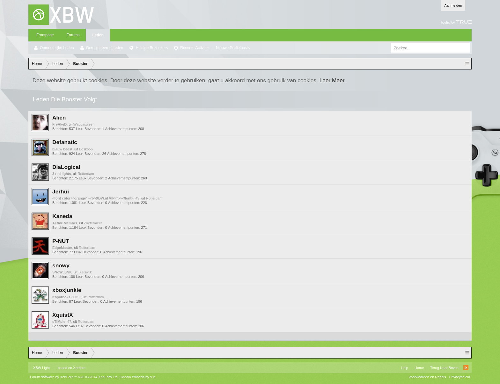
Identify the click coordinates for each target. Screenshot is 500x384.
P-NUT (60, 241)
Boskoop (86, 149)
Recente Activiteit (195, 48)
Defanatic (64, 142)
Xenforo (79, 368)
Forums (73, 35)
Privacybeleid (459, 377)
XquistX (62, 315)
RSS (465, 367)
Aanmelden (453, 5)
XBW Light (41, 368)
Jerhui (60, 191)
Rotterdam (86, 174)
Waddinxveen (83, 124)
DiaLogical (66, 167)
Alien (59, 117)
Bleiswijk (85, 272)
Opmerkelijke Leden (57, 48)
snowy (61, 265)
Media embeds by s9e (138, 377)
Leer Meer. (333, 80)
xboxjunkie (66, 290)
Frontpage (45, 35)
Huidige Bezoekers (152, 48)
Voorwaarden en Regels (427, 377)
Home (419, 368)
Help (404, 368)
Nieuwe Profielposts (233, 48)
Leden (97, 35)
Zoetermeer (93, 223)
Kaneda (62, 216)
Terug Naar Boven (444, 368)
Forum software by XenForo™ (74, 377)
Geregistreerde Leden (104, 48)
